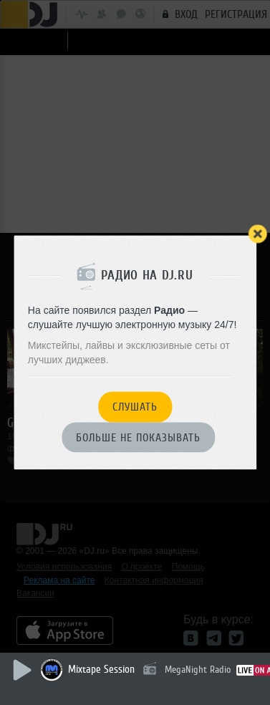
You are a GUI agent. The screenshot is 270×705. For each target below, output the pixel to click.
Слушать (135, 407)
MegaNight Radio (198, 669)
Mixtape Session (101, 669)
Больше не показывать (138, 437)
